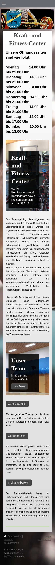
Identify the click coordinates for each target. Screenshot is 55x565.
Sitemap (8, 539)
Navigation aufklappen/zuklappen (27, 4)
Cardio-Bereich (17, 403)
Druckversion (13, 536)
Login (48, 536)
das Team (20, 386)
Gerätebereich (17, 435)
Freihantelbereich (18, 482)
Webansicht (44, 539)
